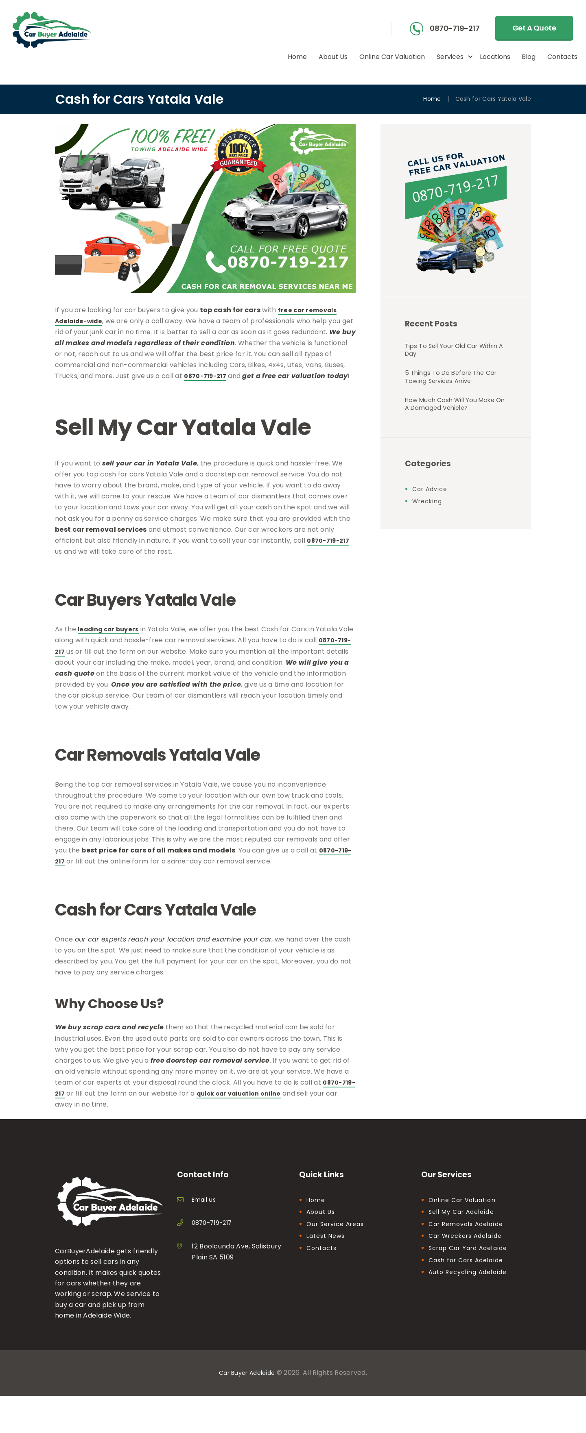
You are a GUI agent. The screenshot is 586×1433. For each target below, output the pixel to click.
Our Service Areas (338, 1234)
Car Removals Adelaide (470, 1234)
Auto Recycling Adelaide (472, 1282)
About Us (322, 1222)
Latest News (328, 1247)
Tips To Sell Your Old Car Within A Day (446, 353)
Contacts (323, 1258)
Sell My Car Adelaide (465, 1222)
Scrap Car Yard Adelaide (472, 1258)
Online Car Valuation (466, 1211)
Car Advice (432, 516)
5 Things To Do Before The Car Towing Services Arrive (449, 385)
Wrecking (429, 528)
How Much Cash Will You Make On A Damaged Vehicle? (446, 423)
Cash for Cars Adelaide (470, 1271)
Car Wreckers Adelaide (470, 1247)
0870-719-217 (454, 29)
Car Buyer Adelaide (246, 1383)
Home (432, 99)
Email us (205, 1210)
